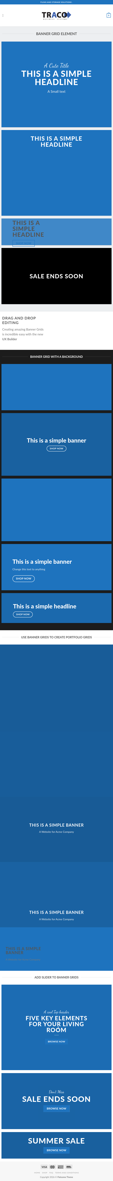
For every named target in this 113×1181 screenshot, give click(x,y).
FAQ (51, 1173)
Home (37, 1173)
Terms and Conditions (67, 1173)
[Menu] (4, 15)
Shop (44, 1173)
